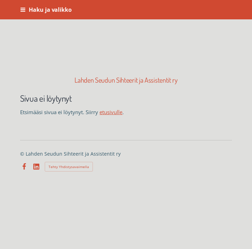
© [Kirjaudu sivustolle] (23, 153)
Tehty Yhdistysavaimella (69, 166)
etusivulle (110, 112)
